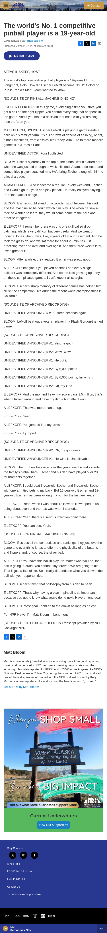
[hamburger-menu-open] (6, 5)
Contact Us (13, 886)
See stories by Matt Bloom (21, 687)
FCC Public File (16, 879)
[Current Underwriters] (53, 758)
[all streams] (102, 928)
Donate (95, 5)
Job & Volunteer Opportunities (24, 894)
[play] (5, 928)
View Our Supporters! (53, 825)
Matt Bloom (34, 41)
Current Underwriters (53, 815)
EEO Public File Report (20, 871)
